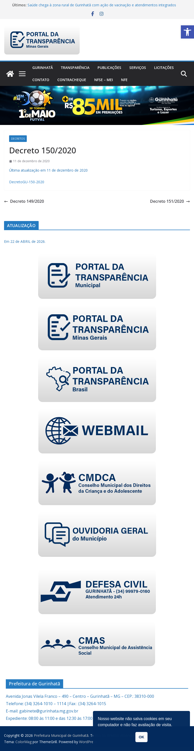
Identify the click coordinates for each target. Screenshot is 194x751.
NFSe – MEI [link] (103, 79)
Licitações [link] (164, 67)
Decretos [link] (18, 138)
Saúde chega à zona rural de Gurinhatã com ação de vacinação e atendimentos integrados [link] (102, 5)
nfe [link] (124, 79)
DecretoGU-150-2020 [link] (26, 181)
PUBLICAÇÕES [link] (109, 67)
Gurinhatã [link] (42, 67)
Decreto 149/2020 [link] (24, 201)
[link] (187, 32)
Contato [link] (40, 79)
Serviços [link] (137, 67)
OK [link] (141, 737)
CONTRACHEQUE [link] (71, 79)
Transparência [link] (75, 67)
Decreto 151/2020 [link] (170, 201)
